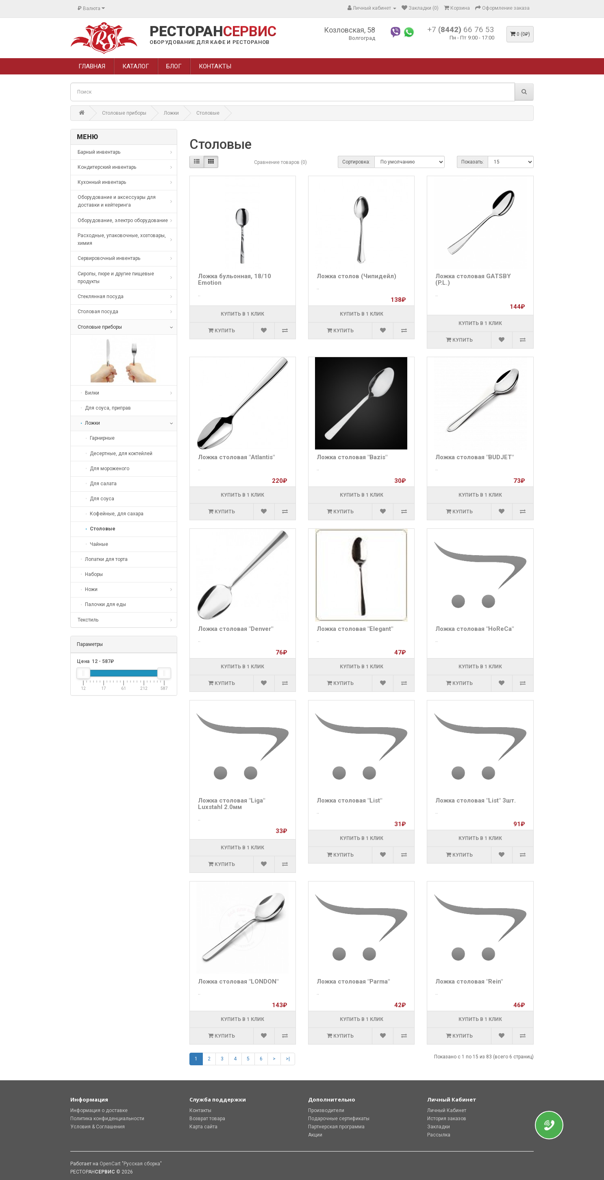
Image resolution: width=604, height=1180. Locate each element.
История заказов (446, 1118)
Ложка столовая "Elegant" (355, 629)
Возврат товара (207, 1118)
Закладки (438, 1127)
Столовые (207, 113)
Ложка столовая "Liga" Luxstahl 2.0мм (231, 804)
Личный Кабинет (446, 1110)
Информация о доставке (99, 1110)
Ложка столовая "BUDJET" (474, 457)
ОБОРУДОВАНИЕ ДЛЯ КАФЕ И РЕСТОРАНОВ (209, 42)
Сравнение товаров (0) (280, 162)
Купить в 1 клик (242, 314)
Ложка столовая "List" (349, 800)
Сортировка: (356, 162)
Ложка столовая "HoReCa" (474, 629)
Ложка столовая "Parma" (353, 981)
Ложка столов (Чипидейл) (356, 276)
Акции (315, 1135)
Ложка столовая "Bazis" (352, 457)
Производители (326, 1110)
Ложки (171, 113)
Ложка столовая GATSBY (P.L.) (473, 280)
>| (288, 1059)
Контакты (200, 1110)
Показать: (472, 162)
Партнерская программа (336, 1127)
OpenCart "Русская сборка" (131, 1164)
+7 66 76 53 (460, 29)
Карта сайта (203, 1127)
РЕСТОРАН (213, 31)
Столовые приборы (124, 113)
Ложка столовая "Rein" (469, 981)
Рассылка (438, 1135)
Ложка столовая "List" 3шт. (475, 800)
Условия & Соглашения (97, 1127)
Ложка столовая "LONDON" (238, 981)
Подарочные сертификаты (338, 1118)
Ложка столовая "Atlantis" (236, 457)
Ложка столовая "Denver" (235, 629)
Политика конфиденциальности (107, 1118)
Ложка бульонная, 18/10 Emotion (234, 280)
